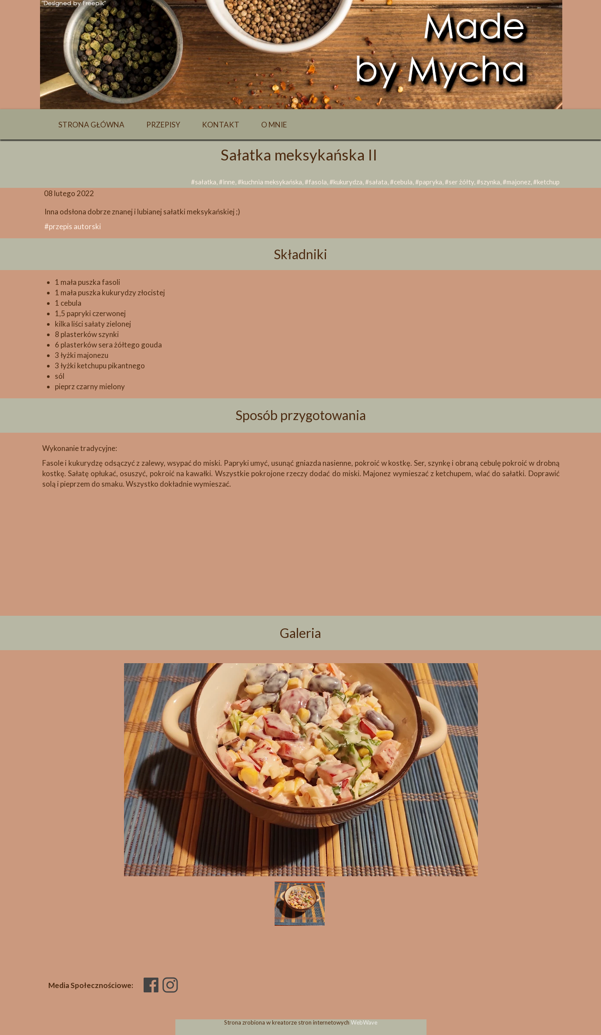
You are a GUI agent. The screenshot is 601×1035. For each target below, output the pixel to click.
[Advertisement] (301, 567)
